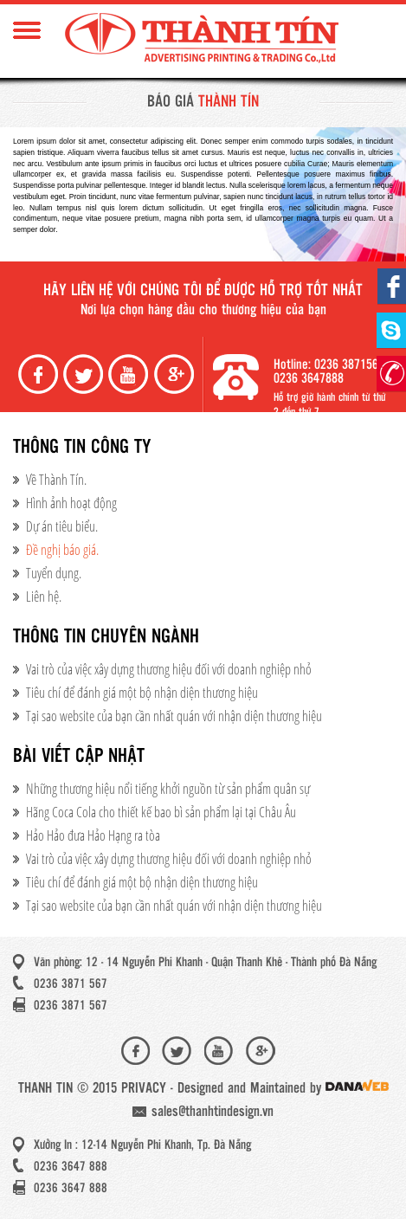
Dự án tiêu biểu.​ (62, 526)
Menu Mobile (27, 30)
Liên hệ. (43, 596)
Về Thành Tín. (56, 479)
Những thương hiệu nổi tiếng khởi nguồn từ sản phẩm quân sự (168, 788)
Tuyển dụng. (53, 573)
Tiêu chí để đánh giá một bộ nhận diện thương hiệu (142, 692)
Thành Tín (203, 39)
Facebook (39, 374)
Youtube (129, 374)
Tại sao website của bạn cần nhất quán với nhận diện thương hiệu (174, 716)
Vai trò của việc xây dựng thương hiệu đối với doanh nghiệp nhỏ (169, 669)
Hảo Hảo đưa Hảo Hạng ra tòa (93, 835)
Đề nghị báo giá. (62, 549)
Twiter (84, 374)
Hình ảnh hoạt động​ (71, 503)
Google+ (175, 374)
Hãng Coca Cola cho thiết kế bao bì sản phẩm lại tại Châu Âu (161, 812)
